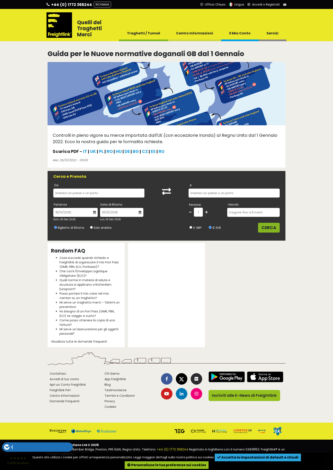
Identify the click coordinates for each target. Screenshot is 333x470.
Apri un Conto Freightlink (68, 384)
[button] (37, 447)
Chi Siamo (112, 373)
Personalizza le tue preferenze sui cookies (166, 465)
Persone (195, 205)
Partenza (60, 204)
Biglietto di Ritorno (71, 228)
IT (85, 151)
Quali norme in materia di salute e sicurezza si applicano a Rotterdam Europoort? (85, 284)
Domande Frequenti (64, 401)
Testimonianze (115, 390)
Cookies (110, 407)
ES (153, 151)
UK (93, 151)
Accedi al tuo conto (64, 379)
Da (56, 185)
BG (136, 151)
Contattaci (58, 373)
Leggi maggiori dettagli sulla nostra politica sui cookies (173, 457)
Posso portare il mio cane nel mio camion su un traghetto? (84, 295)
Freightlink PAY (60, 390)
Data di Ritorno (111, 204)
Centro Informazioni (64, 396)
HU (119, 151)
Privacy (109, 401)
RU (161, 151)
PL (101, 151)
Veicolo (233, 204)
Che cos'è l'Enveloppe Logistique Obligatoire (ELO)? (83, 273)
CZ (145, 151)
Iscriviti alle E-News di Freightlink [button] (244, 395)
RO (110, 151)
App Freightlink (115, 379)
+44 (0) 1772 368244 (172, 449)
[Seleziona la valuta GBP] (190, 227)
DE (127, 151)
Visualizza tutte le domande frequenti (79, 341)
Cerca (268, 228)
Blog (107, 384)
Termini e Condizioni (119, 396)
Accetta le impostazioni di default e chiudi (257, 457)
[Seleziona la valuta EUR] (210, 227)
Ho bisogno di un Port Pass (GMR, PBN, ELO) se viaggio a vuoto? (86, 313)
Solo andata (102, 228)
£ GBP (195, 228)
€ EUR (215, 228)
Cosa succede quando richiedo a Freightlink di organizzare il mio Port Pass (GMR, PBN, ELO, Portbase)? (89, 262)
